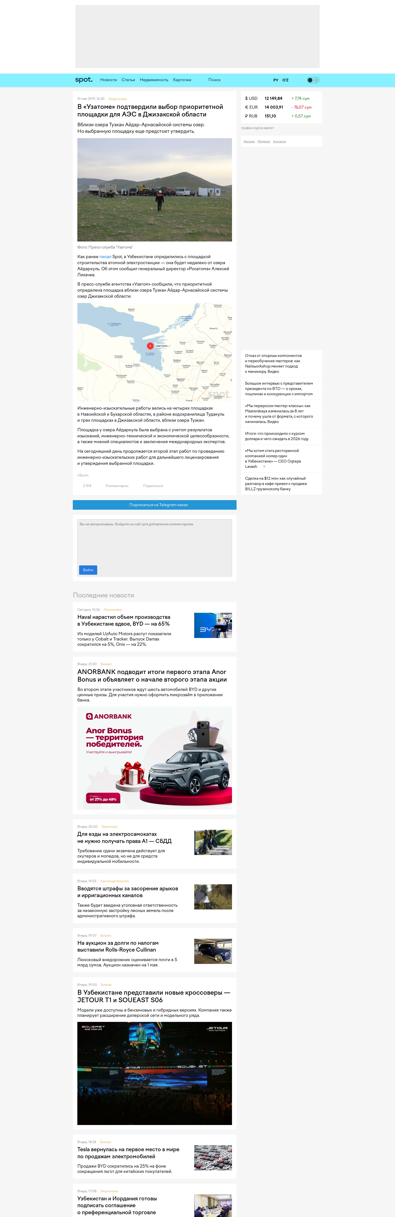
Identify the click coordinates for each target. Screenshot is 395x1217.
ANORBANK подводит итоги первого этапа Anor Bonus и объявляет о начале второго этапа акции (152, 675)
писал (105, 256)
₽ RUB (251, 116)
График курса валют (259, 128)
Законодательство (114, 881)
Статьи (128, 79)
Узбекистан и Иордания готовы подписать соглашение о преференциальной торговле (117, 1205)
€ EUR (251, 107)
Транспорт (109, 827)
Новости (108, 79)
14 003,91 (274, 107)
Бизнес (106, 664)
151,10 (270, 116)
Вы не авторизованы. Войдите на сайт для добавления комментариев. (154, 541)
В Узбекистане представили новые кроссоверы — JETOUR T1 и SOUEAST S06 (153, 996)
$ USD (251, 98)
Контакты (279, 141)
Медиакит (263, 141)
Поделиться (150, 486)
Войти (88, 570)
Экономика (113, 610)
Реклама (249, 141)
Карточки (182, 79)
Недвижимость (154, 79)
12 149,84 (273, 98)
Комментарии (114, 486)
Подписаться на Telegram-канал (155, 505)
